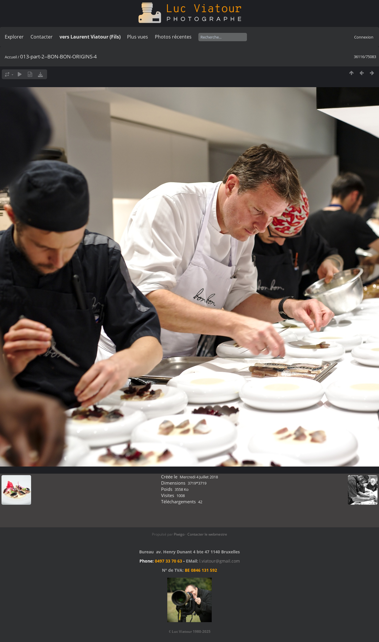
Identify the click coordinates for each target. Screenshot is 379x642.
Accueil (11, 57)
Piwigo (179, 534)
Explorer (14, 36)
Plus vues (137, 36)
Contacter (41, 36)
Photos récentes (173, 36)
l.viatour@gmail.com (219, 561)
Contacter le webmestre (207, 534)
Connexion (363, 37)
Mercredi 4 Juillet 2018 (199, 477)
